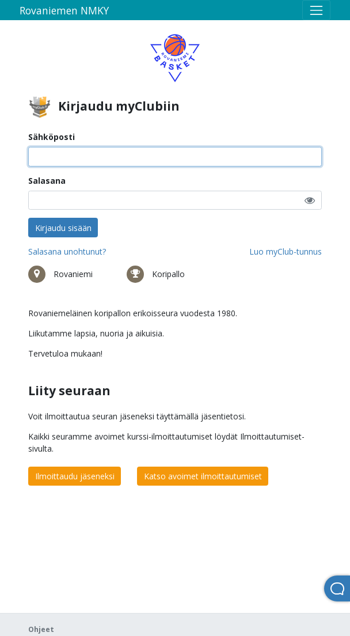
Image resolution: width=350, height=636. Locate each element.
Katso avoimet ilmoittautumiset (203, 476)
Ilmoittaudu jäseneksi (75, 476)
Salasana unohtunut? (67, 251)
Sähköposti (51, 136)
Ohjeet (41, 629)
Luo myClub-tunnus (285, 251)
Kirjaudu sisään (63, 227)
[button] (310, 200)
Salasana (47, 180)
